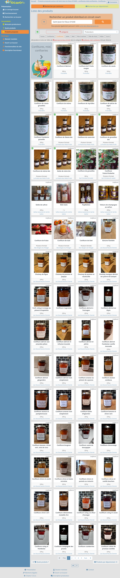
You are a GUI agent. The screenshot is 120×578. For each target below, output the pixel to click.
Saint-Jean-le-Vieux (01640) (61, 40)
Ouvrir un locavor (10, 43)
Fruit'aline (64, 73)
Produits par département (106, 562)
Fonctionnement (10, 13)
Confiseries (50, 36)
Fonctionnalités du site (12, 47)
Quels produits (9, 28)
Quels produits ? (40, 562)
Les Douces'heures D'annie (108, 248)
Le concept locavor (11, 9)
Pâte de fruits (93, 36)
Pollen (102, 36)
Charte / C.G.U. (30, 576)
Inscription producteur (60, 576)
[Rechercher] (103, 22)
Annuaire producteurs (12, 24)
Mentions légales (30, 573)
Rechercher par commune (53, 6)
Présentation (30, 570)
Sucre (108, 36)
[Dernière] (90, 558)
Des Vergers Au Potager (41, 248)
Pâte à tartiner (81, 36)
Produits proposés (10, 32)
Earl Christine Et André (86, 178)
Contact (90, 570)
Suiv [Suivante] (85, 558)
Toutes (42, 36)
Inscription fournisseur (12, 50)
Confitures (60, 36)
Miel (73, 36)
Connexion (112, 2)
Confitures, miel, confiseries (91, 40)
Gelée (67, 36)
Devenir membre (10, 39)
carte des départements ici (89, 26)
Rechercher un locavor (12, 17)
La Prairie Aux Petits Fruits (64, 144)
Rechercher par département (97, 6)
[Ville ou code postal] (71, 22)
